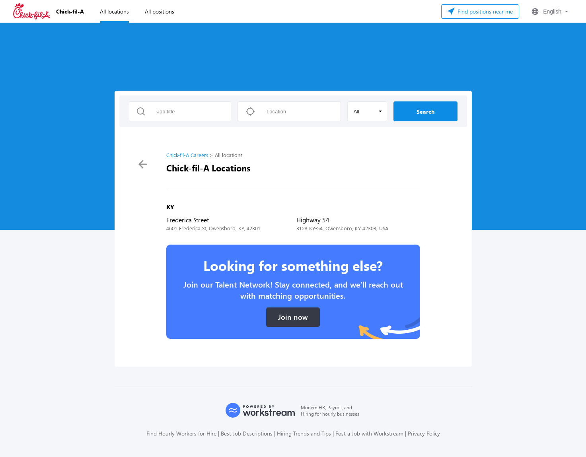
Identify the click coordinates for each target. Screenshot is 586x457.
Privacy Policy (424, 433)
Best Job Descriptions (247, 433)
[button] (549, 12)
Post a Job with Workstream (369, 433)
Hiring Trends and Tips (304, 433)
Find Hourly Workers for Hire (181, 433)
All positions (159, 11)
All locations (114, 11)
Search (425, 111)
